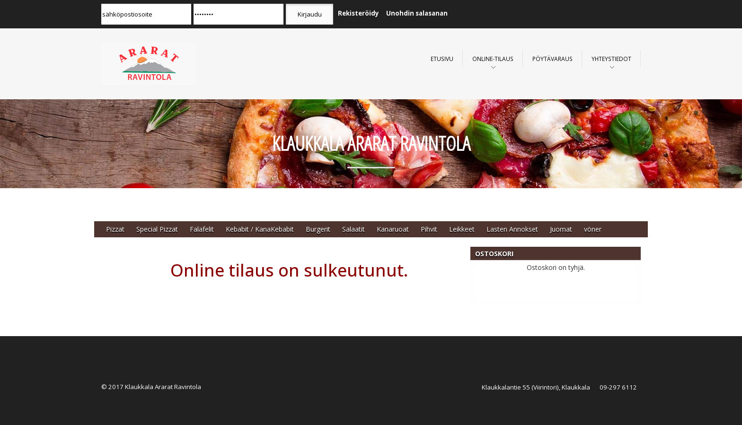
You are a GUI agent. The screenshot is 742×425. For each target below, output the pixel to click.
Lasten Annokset (512, 229)
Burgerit (318, 229)
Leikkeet (462, 229)
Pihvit (429, 229)
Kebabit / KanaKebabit (260, 229)
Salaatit (353, 229)
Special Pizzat (157, 229)
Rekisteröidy (358, 13)
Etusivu (442, 58)
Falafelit (202, 229)
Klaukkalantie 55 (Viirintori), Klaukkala (536, 387)
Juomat (561, 229)
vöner (592, 229)
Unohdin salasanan (417, 13)
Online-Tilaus (492, 58)
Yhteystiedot (611, 58)
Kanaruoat (393, 229)
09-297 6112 (618, 387)
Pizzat (115, 229)
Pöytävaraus (552, 58)
